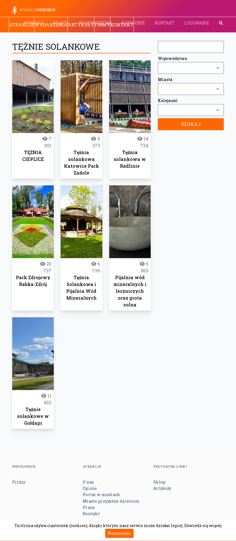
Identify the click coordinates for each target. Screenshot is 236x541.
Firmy (102, 25)
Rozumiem (119, 533)
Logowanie (196, 23)
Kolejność (167, 100)
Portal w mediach (101, 494)
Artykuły (81, 25)
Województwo (172, 58)
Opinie (90, 488)
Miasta (165, 79)
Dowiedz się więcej (202, 525)
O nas (88, 482)
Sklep (159, 482)
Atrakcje (21, 25)
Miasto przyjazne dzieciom (111, 501)
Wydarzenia (50, 25)
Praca (88, 507)
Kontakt (165, 23)
